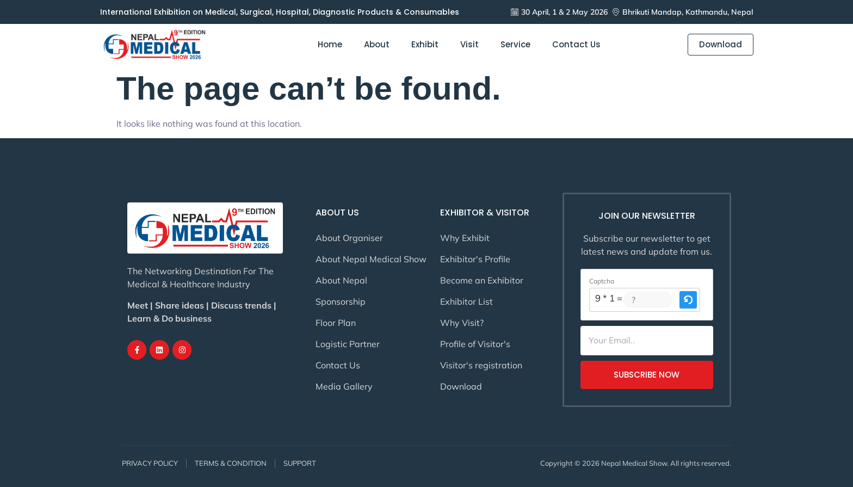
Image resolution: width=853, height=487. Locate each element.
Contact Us (576, 45)
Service (515, 45)
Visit (469, 45)
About (377, 45)
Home (330, 45)
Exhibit (424, 45)
